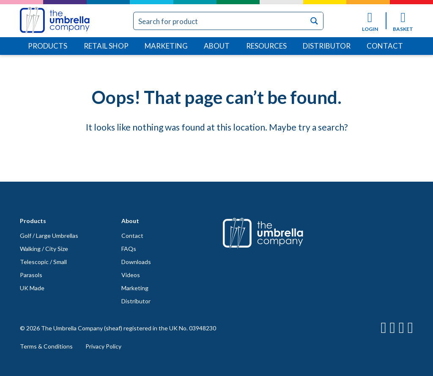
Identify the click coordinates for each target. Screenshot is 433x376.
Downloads (136, 261)
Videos (130, 274)
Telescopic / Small (43, 261)
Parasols (31, 274)
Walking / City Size (44, 248)
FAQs (128, 248)
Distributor (327, 45)
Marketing (166, 45)
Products (47, 45)
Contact (385, 45)
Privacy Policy (103, 346)
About (217, 45)
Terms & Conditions (46, 346)
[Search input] (220, 21)
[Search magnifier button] (314, 21)
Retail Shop (106, 45)
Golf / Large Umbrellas (49, 235)
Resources (266, 45)
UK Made (32, 288)
